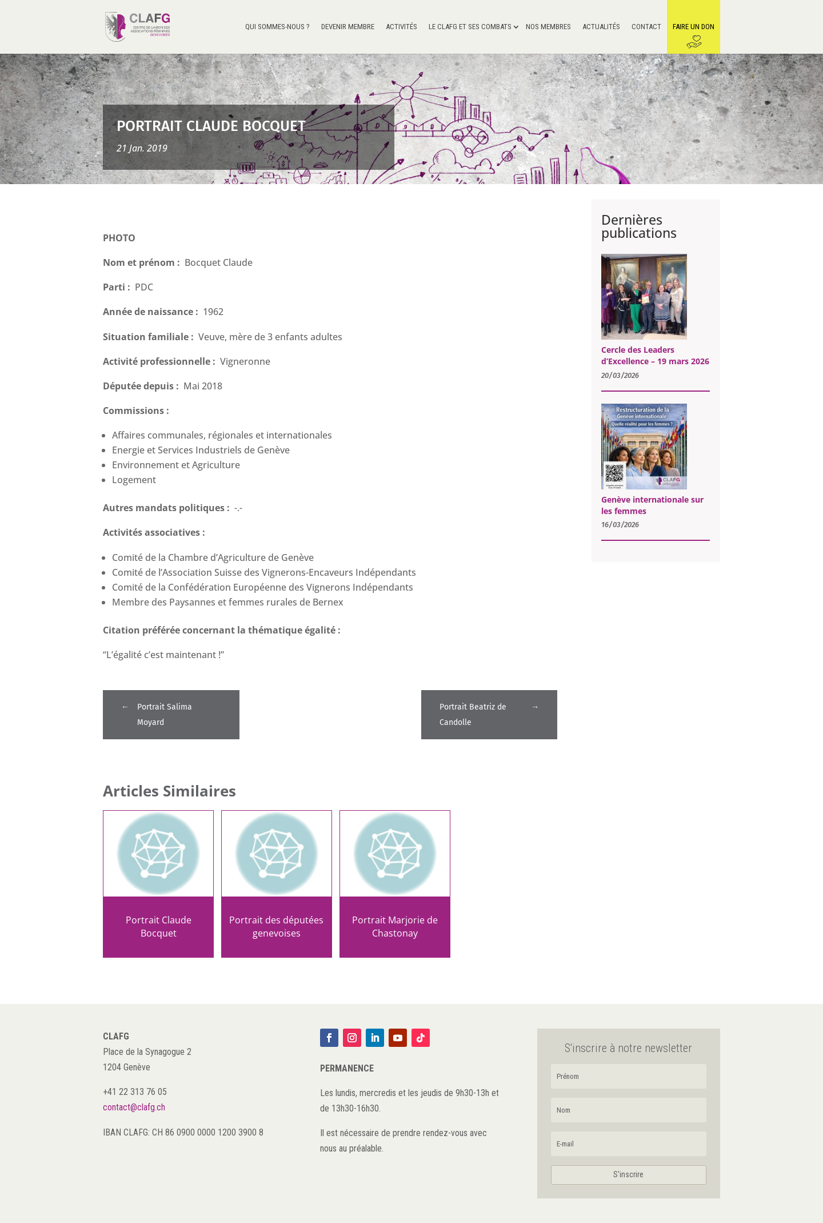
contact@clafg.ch (134, 1107)
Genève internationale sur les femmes (652, 505)
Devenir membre (347, 27)
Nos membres (548, 27)
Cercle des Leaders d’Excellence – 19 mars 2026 (655, 355)
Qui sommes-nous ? (277, 27)
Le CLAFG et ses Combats (470, 27)
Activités (401, 27)
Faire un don (693, 27)
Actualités (601, 27)
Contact (646, 27)
